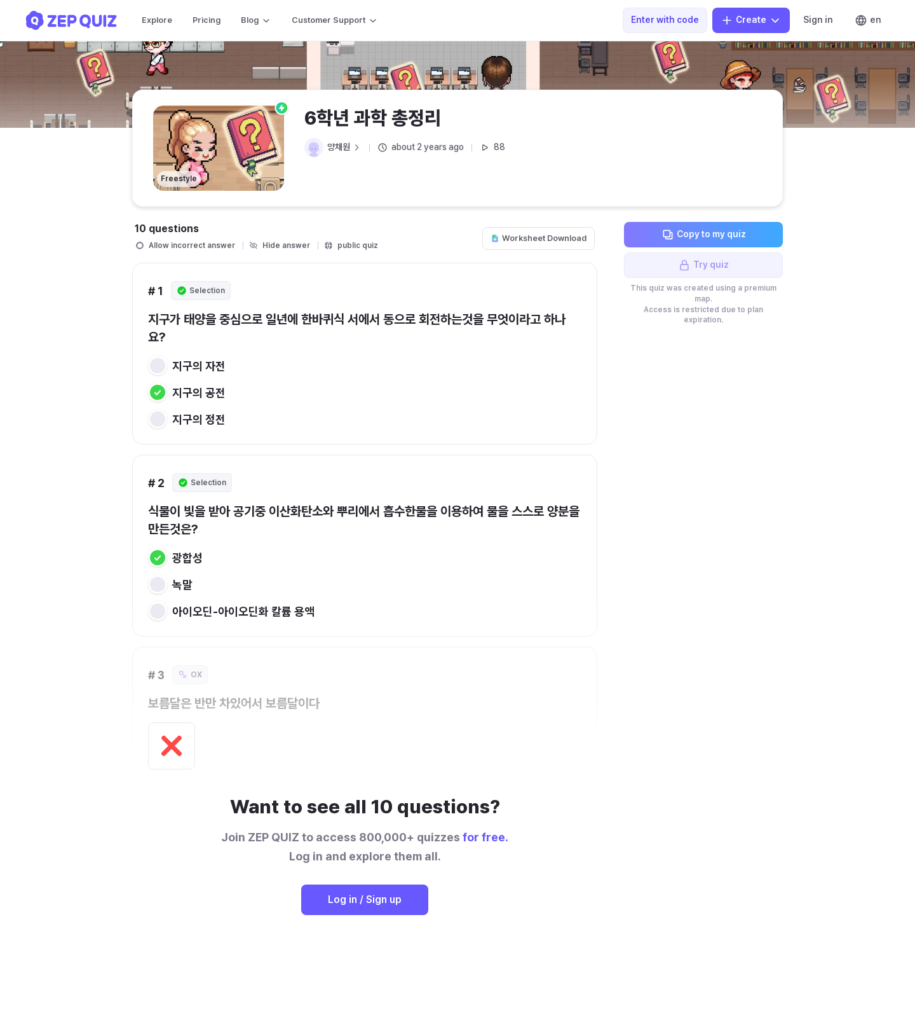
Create (751, 20)
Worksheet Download (538, 238)
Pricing (206, 20)
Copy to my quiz (703, 234)
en (868, 20)
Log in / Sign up (365, 899)
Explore (157, 20)
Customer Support (335, 20)
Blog (256, 20)
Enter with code (665, 20)
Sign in (818, 20)
